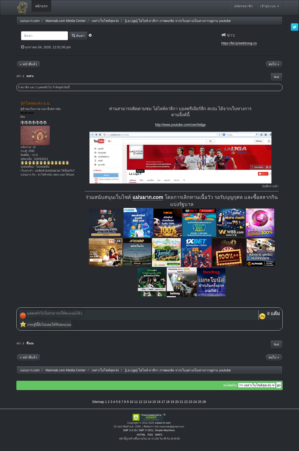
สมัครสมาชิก (243, 6)
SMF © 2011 (146, 430)
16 (159, 402)
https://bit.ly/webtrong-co (239, 43)
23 (190, 402)
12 (140, 402)
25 (200, 402)
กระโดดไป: (230, 385)
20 (177, 402)
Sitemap (98, 402)
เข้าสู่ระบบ (269, 6)
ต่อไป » (274, 64)
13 (145, 402)
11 (136, 402)
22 (186, 402)
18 (168, 402)
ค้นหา (78, 36)
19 (172, 402)
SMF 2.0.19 (130, 430)
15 (154, 402)
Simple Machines (165, 430)
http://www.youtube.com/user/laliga (180, 125)
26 (204, 402)
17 (163, 402)
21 (181, 402)
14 (150, 402)
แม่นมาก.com (147, 197)
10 (131, 402)
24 (195, 402)
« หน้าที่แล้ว (28, 64)
